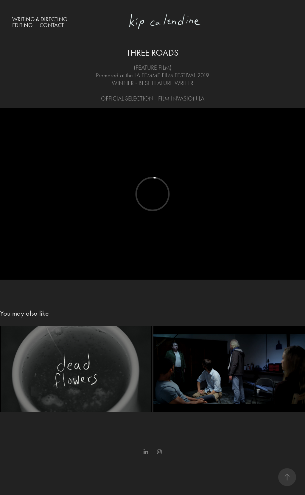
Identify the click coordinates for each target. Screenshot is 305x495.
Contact (52, 25)
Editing (22, 25)
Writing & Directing (39, 19)
